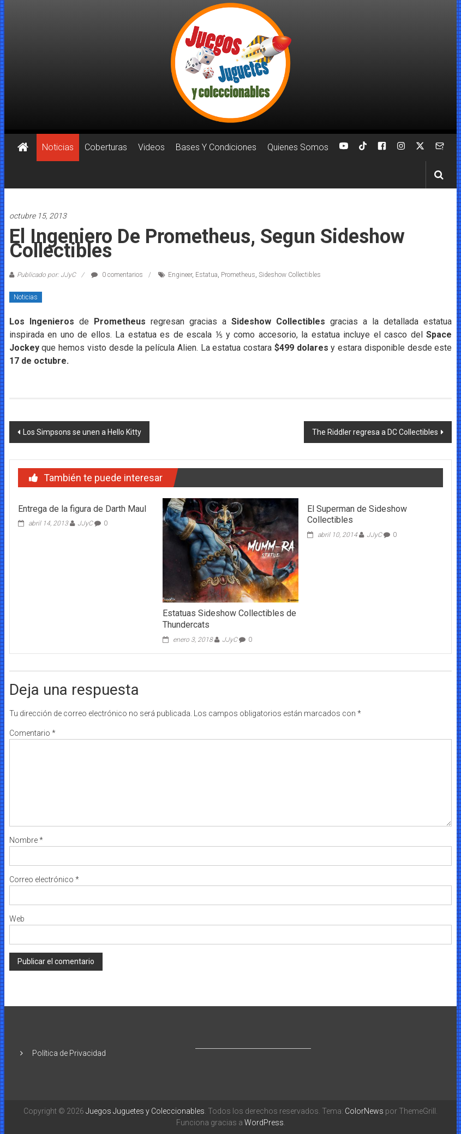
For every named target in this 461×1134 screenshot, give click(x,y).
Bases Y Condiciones (216, 147)
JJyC (85, 523)
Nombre (26, 840)
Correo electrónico (44, 879)
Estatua (206, 275)
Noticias (58, 147)
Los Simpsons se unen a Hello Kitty (82, 432)
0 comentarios (117, 275)
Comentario (32, 733)
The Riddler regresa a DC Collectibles (375, 432)
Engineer (180, 275)
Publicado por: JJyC (46, 275)
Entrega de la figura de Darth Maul (82, 509)
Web (17, 918)
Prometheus (238, 275)
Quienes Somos (297, 147)
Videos (151, 147)
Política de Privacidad (69, 1053)
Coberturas (106, 147)
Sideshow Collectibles (290, 275)
